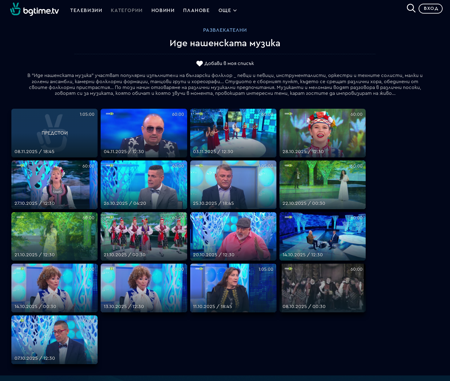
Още (228, 12)
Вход (428, 10)
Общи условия (242, 303)
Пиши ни (235, 325)
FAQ (230, 273)
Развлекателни (225, 32)
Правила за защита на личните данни (269, 310)
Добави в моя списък (229, 65)
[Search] (408, 9)
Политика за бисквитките (257, 317)
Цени (231, 295)
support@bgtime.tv (140, 340)
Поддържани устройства (256, 288)
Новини (163, 11)
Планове (235, 280)
